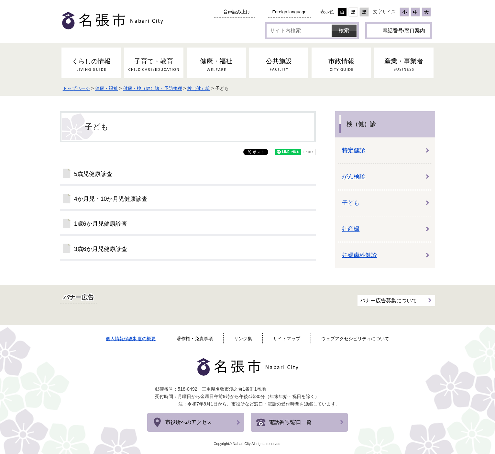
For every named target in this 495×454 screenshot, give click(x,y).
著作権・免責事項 (195, 338)
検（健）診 (200, 88)
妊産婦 (350, 229)
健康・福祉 (108, 88)
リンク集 (243, 338)
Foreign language (289, 11)
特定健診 (353, 150)
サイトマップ (286, 338)
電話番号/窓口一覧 (290, 422)
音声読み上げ (236, 11)
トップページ (78, 88)
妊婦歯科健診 (359, 255)
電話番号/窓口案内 (403, 30)
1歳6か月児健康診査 (100, 224)
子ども (350, 203)
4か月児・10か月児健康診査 (111, 199)
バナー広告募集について (388, 300)
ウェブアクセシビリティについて (355, 338)
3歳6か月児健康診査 (100, 249)
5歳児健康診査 (93, 174)
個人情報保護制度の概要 (131, 338)
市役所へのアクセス (188, 422)
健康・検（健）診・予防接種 (154, 88)
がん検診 (353, 176)
